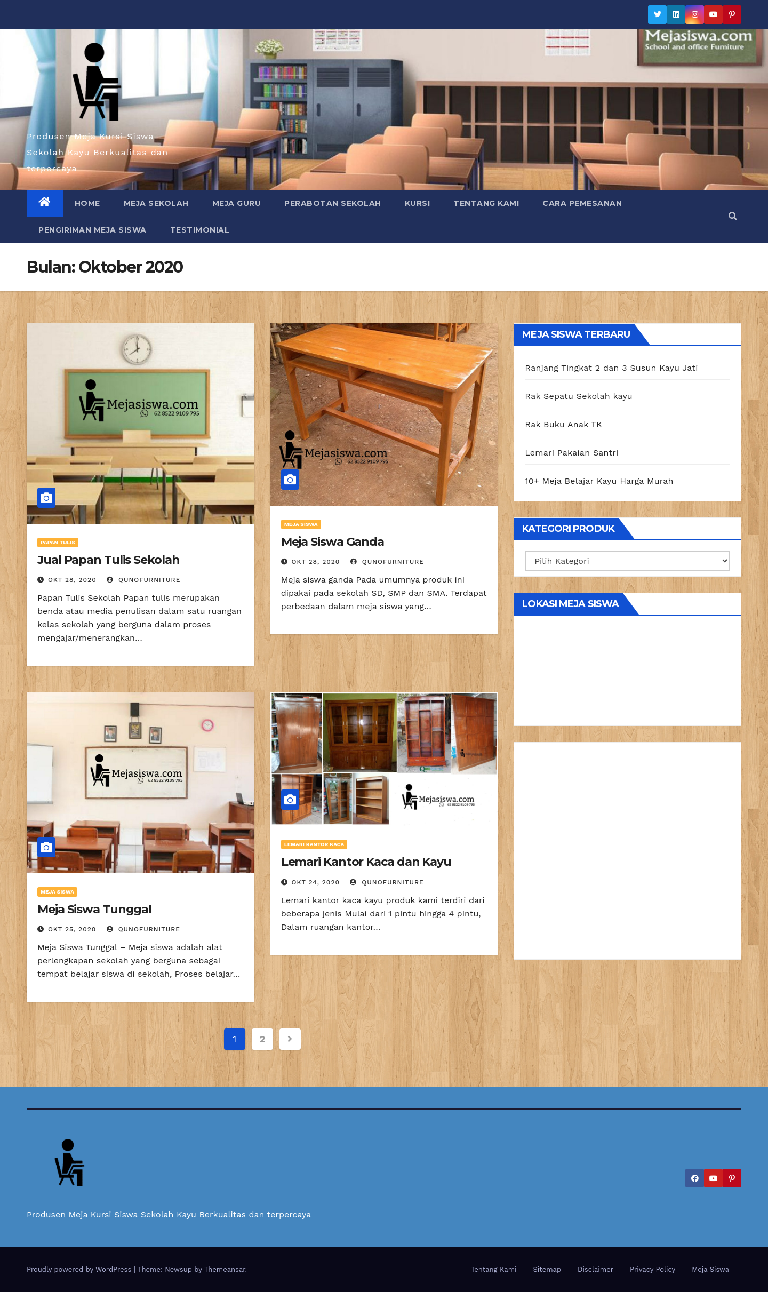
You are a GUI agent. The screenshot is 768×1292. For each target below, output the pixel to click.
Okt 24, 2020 (316, 882)
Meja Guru (236, 203)
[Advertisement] (627, 854)
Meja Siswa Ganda (332, 542)
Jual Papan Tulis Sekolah (108, 560)
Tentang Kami (486, 203)
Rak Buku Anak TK (563, 424)
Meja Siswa (301, 524)
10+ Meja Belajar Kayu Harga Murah (599, 481)
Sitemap (547, 1269)
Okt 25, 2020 (72, 929)
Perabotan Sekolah (332, 203)
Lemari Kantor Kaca (314, 844)
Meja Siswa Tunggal (94, 909)
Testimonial (200, 230)
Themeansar (224, 1269)
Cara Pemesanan (582, 203)
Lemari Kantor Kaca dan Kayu (366, 862)
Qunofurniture (143, 580)
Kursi (417, 203)
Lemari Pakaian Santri (571, 453)
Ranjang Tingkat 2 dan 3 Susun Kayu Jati (611, 368)
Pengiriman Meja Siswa (92, 230)
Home (87, 203)
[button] (733, 216)
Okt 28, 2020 (72, 580)
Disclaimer (595, 1269)
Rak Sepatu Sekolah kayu (579, 396)
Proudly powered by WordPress (80, 1269)
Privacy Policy (652, 1269)
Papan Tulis (58, 542)
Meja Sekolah (156, 203)
